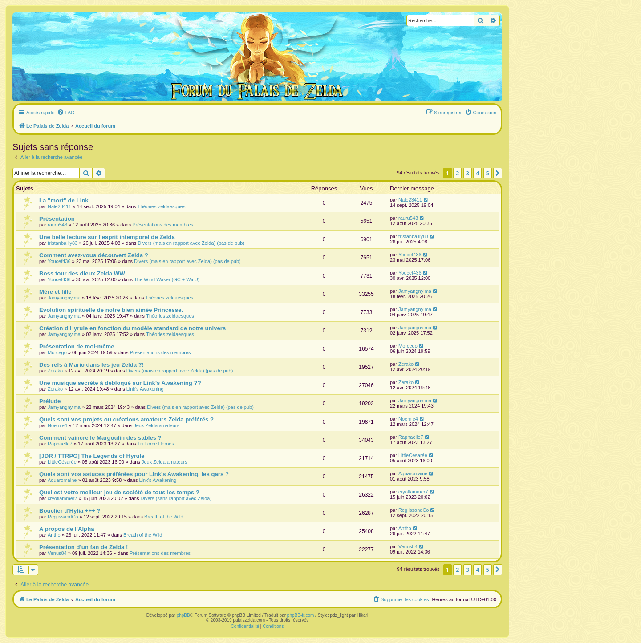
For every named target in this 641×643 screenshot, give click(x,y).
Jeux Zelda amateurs (156, 425)
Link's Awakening (145, 389)
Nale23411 (59, 206)
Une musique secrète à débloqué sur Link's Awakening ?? (120, 383)
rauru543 (57, 224)
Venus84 (57, 553)
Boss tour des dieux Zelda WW (82, 273)
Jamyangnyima (64, 297)
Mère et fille (55, 291)
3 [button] (467, 173)
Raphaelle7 (60, 443)
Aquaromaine (62, 480)
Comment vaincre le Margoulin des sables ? (100, 437)
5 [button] (487, 173)
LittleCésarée (62, 462)
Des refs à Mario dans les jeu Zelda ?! (91, 364)
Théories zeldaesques (162, 206)
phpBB (183, 615)
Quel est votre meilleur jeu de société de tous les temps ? (119, 492)
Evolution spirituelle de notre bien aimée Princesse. (111, 310)
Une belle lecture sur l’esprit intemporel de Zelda (107, 237)
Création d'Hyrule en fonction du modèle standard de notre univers (132, 328)
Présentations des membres (162, 224)
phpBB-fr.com (300, 615)
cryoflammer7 (62, 498)
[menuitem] (66, 112)
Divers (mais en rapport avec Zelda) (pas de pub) (191, 243)
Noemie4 (57, 425)
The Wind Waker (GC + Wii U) (166, 279)
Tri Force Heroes (156, 443)
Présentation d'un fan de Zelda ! (83, 547)
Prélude (50, 401)
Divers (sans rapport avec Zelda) (176, 498)
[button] (497, 173)
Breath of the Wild (163, 516)
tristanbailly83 (62, 243)
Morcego (57, 352)
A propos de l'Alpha (66, 529)
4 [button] (477, 173)
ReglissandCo (63, 516)
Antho (54, 535)
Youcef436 (59, 261)
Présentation (57, 218)
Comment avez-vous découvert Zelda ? (93, 255)
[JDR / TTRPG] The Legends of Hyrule (92, 456)
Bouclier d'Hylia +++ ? (70, 510)
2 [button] (457, 173)
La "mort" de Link (64, 200)
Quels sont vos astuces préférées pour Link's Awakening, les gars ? (134, 474)
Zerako (55, 370)
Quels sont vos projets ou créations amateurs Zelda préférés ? (126, 419)
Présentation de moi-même (76, 346)
